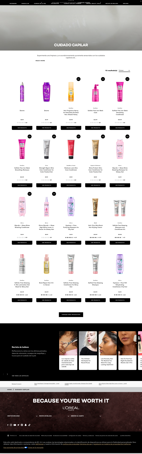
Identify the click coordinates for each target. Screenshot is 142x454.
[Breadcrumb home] (9, 390)
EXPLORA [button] (125, 3)
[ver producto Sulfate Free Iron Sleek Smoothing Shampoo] (22, 186)
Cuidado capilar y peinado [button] (72, 3)
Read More (42, 61)
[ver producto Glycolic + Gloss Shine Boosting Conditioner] (22, 243)
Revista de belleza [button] (112, 3)
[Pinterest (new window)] (22, 426)
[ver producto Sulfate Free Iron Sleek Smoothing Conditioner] (120, 128)
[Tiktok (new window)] (29, 426)
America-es (12, 436)
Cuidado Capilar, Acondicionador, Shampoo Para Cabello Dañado (78, 385)
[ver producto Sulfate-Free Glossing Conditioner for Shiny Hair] (71, 300)
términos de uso (86, 445)
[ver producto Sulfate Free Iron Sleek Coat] (95, 128)
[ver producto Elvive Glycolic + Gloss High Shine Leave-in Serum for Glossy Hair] (46, 243)
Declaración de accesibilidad (60, 436)
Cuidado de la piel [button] (40, 3)
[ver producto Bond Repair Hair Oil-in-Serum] (46, 300)
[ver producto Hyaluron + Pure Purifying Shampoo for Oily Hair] (71, 243)
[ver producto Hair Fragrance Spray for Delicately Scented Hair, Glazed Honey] (71, 128)
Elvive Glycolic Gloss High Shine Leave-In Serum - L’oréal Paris (113, 385)
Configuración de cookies (75, 436)
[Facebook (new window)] (7, 426)
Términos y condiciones (88, 436)
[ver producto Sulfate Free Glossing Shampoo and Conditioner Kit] (120, 243)
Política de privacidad (46, 436)
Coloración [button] (55, 3)
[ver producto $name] (22, 128)
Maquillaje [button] (25, 3)
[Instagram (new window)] (11, 426)
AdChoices (39, 445)
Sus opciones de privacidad (15, 448)
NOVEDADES (13, 3)
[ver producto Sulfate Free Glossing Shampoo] (95, 300)
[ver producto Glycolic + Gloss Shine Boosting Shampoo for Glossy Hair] (120, 186)
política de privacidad (71, 445)
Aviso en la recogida (35, 448)
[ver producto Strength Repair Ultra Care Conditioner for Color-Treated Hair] (46, 186)
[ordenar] (124, 70)
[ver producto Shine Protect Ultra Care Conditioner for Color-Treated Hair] (95, 186)
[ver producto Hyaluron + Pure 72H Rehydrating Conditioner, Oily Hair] (120, 300)
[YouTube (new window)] (15, 426)
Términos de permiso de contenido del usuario (106, 436)
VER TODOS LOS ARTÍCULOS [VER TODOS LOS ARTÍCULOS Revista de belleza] (20, 376)
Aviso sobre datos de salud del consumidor (29, 436)
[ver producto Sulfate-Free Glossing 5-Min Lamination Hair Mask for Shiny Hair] (22, 300)
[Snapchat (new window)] (26, 426)
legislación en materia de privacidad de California (112, 445)
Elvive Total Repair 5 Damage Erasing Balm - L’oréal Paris (47, 385)
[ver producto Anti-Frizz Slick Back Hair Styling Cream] (95, 243)
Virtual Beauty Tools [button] (93, 3)
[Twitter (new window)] (18, 426)
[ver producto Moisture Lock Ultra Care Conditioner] (71, 186)
